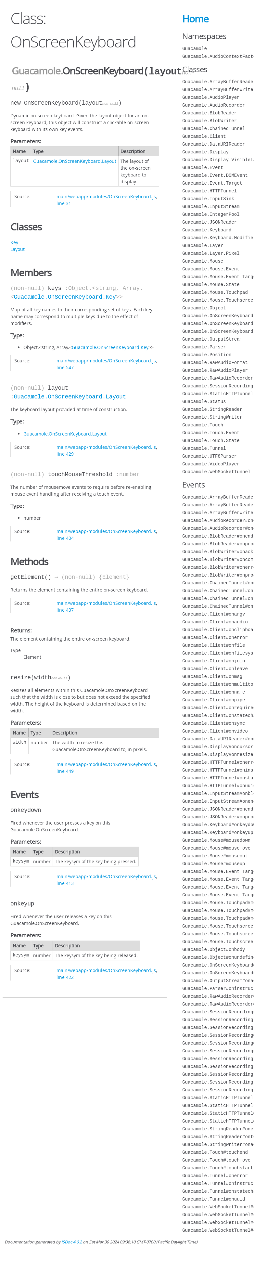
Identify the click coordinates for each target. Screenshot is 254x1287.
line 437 (65, 608)
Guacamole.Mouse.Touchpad (215, 292)
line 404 (65, 537)
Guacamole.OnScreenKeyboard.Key (65, 296)
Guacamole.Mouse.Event (210, 269)
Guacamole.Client (204, 136)
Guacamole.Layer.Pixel (210, 253)
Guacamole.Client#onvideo (215, 731)
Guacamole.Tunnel (204, 448)
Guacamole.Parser (204, 347)
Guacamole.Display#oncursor (217, 747)
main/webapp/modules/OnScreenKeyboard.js (106, 195)
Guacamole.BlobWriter (209, 121)
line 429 (65, 452)
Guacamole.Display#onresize (217, 754)
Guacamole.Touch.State (210, 440)
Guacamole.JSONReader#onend (217, 809)
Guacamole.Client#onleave (215, 669)
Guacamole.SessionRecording (217, 386)
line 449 (65, 770)
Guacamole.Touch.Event (210, 433)
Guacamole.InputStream (210, 206)
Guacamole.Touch (202, 425)
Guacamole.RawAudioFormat (215, 362)
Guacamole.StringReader (212, 409)
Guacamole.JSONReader (209, 222)
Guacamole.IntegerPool (210, 214)
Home (195, 18)
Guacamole (36, 71)
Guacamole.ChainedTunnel (213, 128)
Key (14, 241)
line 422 (65, 976)
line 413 (65, 882)
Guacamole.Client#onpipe (213, 700)
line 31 (64, 202)
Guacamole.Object (204, 308)
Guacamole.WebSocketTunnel (216, 472)
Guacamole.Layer (202, 245)
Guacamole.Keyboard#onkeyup (217, 832)
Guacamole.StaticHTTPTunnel (217, 394)
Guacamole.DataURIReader (213, 144)
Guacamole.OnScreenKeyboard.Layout (74, 160)
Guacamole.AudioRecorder (213, 105)
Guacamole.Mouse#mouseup (213, 864)
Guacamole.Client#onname (213, 692)
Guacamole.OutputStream (212, 339)
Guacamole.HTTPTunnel (209, 191)
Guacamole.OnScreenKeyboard (217, 316)
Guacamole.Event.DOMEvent (215, 175)
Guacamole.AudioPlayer (210, 97)
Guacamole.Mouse (202, 261)
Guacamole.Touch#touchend (215, 1152)
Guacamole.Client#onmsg (212, 676)
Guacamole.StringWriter (212, 417)
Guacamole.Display (205, 152)
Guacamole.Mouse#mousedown (216, 840)
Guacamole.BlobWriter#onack (217, 552)
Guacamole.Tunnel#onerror (215, 1176)
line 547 (65, 366)
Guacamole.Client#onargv (213, 614)
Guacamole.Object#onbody (213, 949)
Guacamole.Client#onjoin (213, 661)
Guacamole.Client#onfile (213, 645)
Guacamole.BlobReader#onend (217, 536)
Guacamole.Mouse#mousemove (216, 848)
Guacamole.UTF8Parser (209, 456)
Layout (17, 248)
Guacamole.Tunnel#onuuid (213, 1199)
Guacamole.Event (202, 167)
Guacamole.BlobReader (209, 113)
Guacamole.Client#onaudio (215, 622)
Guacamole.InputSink (208, 199)
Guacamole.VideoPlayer (210, 464)
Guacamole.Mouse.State (210, 284)
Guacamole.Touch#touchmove (216, 1160)
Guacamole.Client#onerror (215, 637)
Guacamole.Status (204, 401)
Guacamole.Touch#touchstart (217, 1168)
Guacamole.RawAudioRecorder (217, 378)
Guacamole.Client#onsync (213, 723)
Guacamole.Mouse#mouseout (215, 856)
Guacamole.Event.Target (212, 183)
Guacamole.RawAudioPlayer (215, 370)
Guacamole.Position (206, 355)
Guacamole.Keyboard (206, 230)
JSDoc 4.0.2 (71, 1242)
